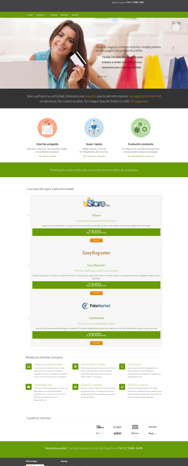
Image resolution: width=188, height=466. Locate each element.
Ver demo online (47, 156)
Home (30, 15)
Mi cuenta (156, 2)
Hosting (53, 15)
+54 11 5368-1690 (135, 2)
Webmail (64, 15)
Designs (39, 4)
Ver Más (96, 240)
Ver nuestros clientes (94, 156)
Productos (40, 15)
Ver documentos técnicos (141, 156)
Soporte (75, 15)
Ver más (102, 76)
